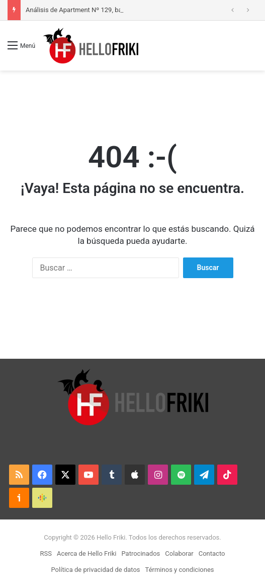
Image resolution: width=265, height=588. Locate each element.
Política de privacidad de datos (95, 569)
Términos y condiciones (179, 569)
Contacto (212, 553)
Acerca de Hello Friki (86, 553)
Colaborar (179, 553)
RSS (46, 553)
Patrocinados (140, 553)
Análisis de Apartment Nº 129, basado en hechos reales (106, 10)
